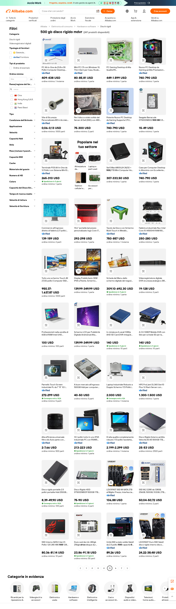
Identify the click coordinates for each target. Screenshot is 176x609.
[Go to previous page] (80, 568)
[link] (172, 581)
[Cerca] (108, 11)
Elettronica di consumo (62, 26)
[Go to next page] (127, 568)
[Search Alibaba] (68, 11)
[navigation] (22, 297)
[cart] (136, 11)
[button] (98, 11)
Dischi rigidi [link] (105, 26)
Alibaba (43, 26)
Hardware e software (86, 26)
